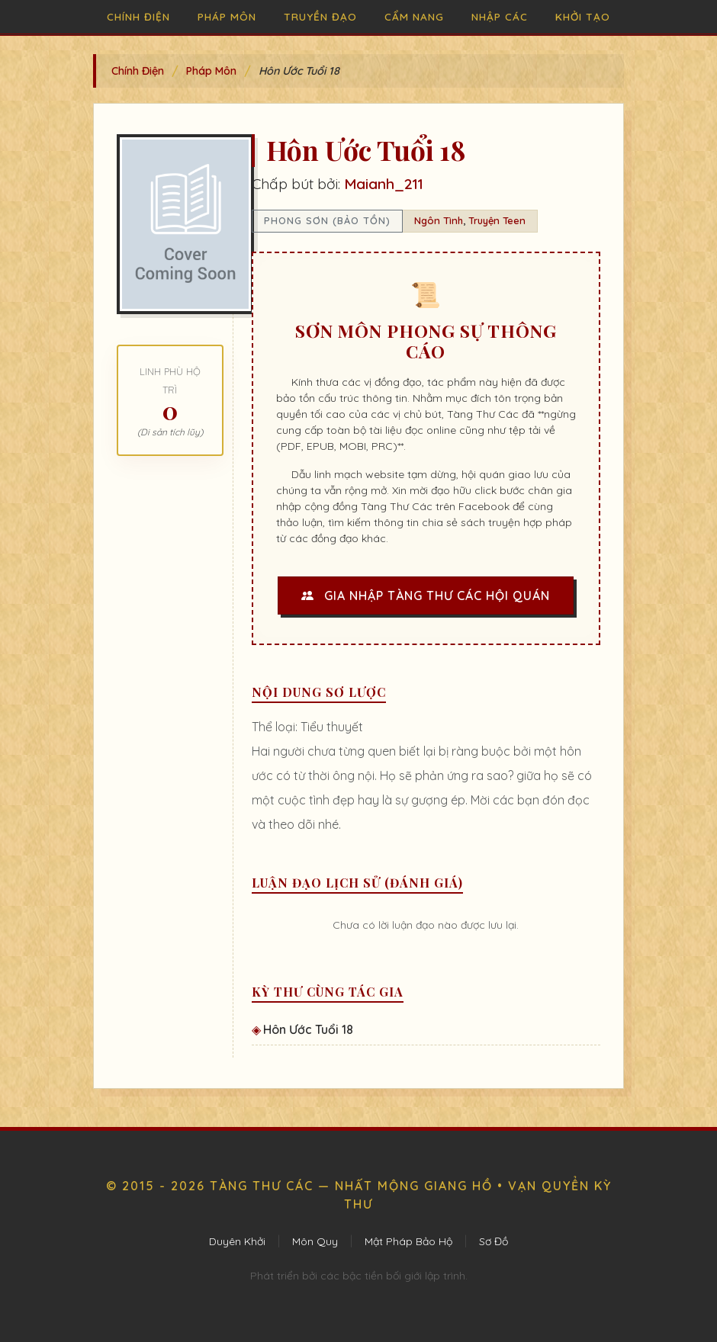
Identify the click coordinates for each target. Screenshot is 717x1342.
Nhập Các (499, 16)
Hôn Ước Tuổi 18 (308, 1029)
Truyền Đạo (320, 16)
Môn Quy (315, 1241)
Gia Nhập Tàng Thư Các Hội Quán (425, 595)
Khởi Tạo (582, 16)
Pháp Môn (227, 16)
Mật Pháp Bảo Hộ (408, 1241)
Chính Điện (138, 16)
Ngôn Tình (438, 220)
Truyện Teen (497, 220)
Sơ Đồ (493, 1241)
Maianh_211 (383, 184)
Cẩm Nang (414, 16)
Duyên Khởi (237, 1241)
